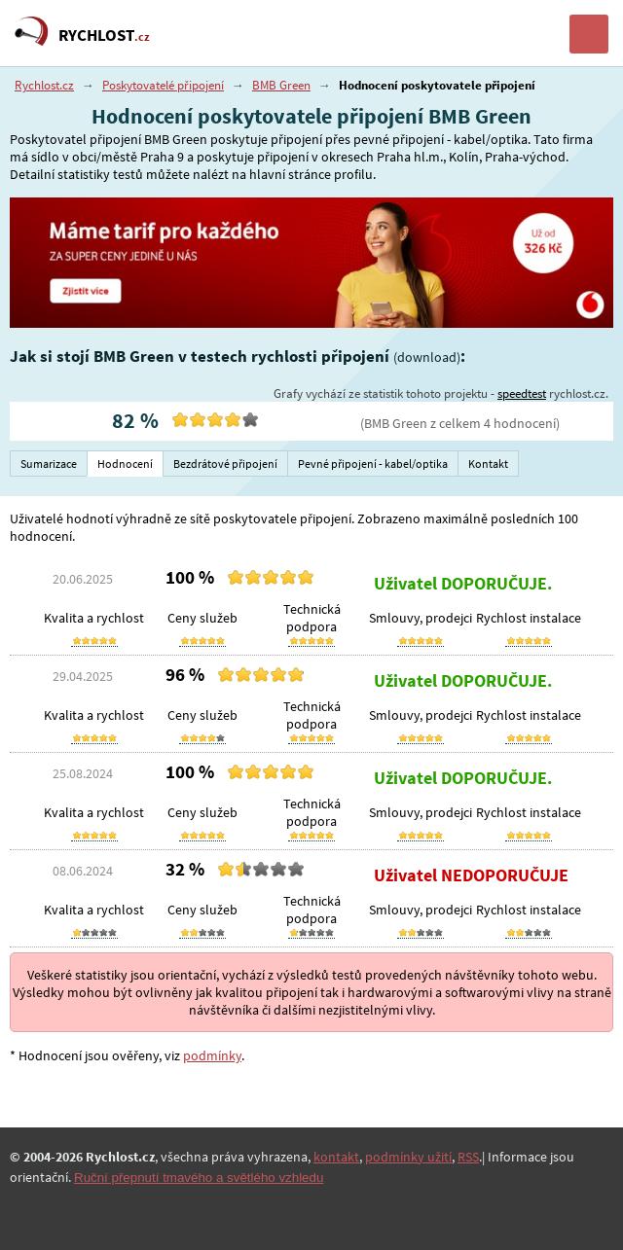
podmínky (212, 1055)
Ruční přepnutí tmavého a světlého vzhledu (198, 1177)
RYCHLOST (104, 35)
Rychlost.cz (44, 85)
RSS (468, 1156)
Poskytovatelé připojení (163, 85)
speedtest (521, 393)
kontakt (336, 1156)
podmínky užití (408, 1156)
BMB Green (281, 85)
